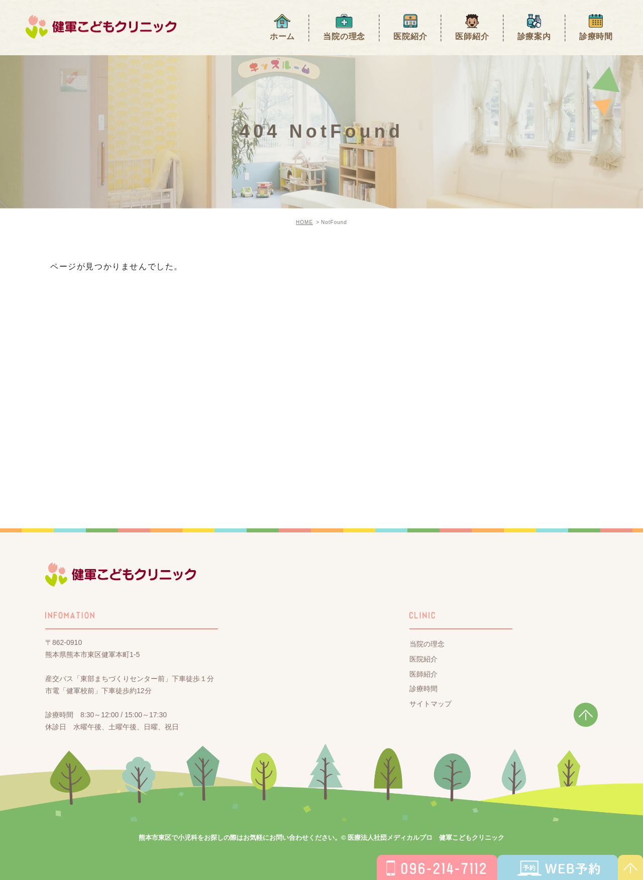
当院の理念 (344, 36)
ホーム (282, 36)
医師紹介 (472, 36)
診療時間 (596, 36)
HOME (304, 222)
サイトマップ (430, 704)
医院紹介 (410, 36)
